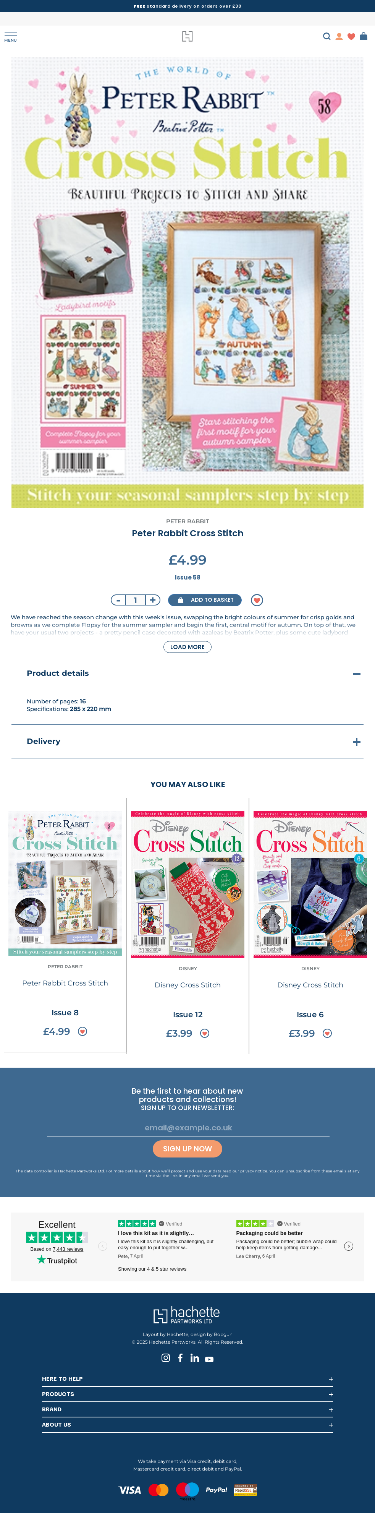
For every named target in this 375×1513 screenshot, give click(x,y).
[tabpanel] (187, 282)
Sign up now (187, 1149)
